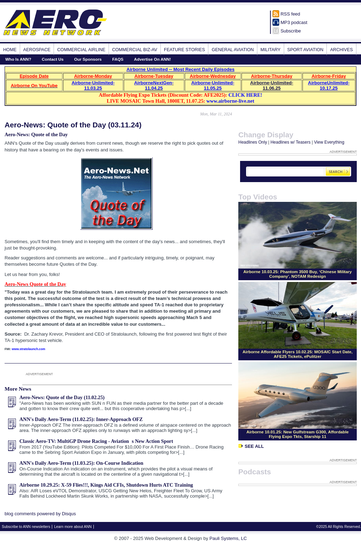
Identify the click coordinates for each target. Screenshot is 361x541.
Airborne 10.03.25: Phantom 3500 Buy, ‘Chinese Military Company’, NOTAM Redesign (297, 273)
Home (10, 49)
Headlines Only (252, 142)
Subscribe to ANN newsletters (26, 527)
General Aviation (232, 49)
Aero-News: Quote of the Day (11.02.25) (62, 397)
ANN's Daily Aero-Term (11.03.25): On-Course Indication (81, 463)
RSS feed (290, 14)
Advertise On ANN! (152, 59)
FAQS (117, 59)
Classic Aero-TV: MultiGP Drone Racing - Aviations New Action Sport (96, 441)
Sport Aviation (305, 49)
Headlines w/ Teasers (290, 142)
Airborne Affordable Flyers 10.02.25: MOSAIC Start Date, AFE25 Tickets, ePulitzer (298, 354)
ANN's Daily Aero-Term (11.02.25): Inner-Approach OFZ (81, 419)
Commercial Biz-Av (134, 49)
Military (271, 49)
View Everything (329, 142)
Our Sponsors (88, 59)
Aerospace (36, 49)
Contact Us (53, 59)
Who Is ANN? (18, 59)
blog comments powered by (40, 513)
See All (251, 446)
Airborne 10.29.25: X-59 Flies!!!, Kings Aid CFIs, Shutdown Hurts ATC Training (106, 485)
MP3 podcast (294, 22)
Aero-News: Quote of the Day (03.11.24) (73, 125)
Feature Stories (184, 49)
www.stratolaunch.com (28, 349)
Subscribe (291, 31)
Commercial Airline (81, 49)
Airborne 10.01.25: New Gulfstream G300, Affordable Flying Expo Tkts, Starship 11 (297, 434)
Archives (341, 49)
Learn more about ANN (72, 527)
